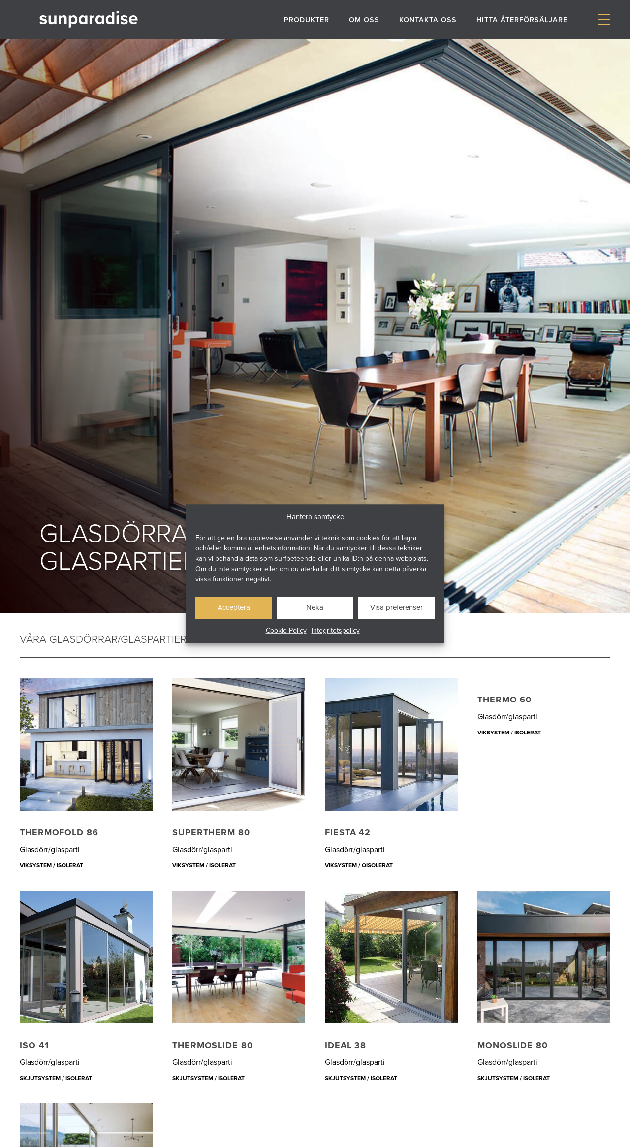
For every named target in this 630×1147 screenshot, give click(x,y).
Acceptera (234, 607)
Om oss (364, 19)
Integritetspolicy (336, 630)
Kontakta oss (428, 19)
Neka (314, 607)
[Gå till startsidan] (88, 19)
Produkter (306, 19)
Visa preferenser (396, 607)
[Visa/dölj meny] (603, 19)
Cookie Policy (286, 630)
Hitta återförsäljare (521, 19)
